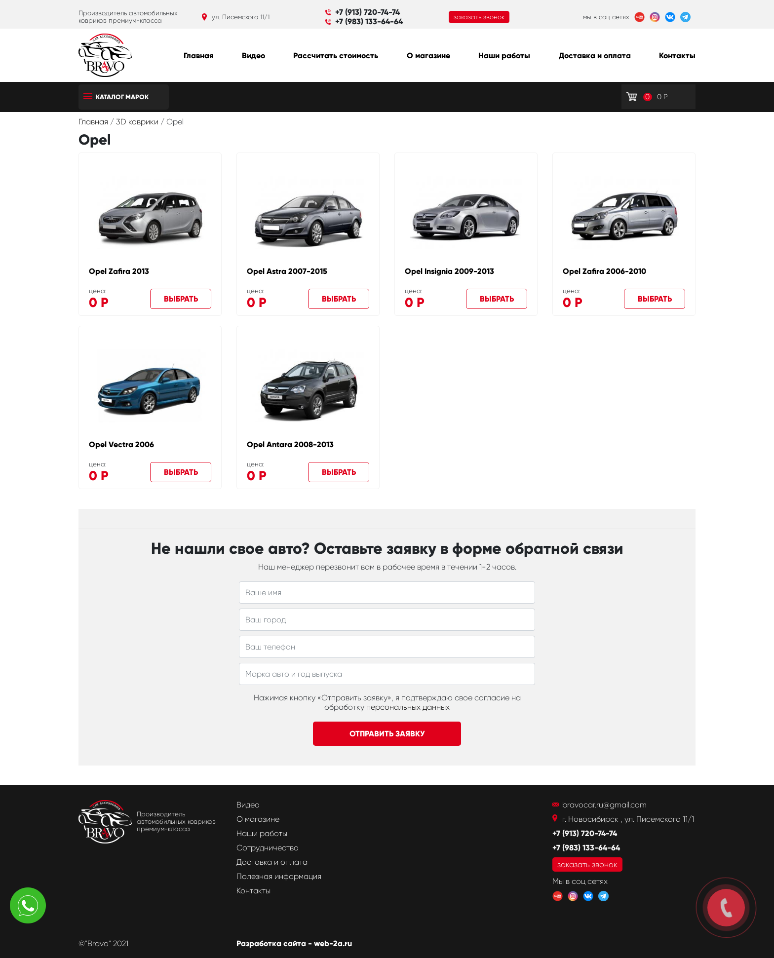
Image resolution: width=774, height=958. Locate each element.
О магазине (428, 55)
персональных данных (408, 707)
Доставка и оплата (595, 55)
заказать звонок (479, 17)
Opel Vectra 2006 (121, 444)
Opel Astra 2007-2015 (287, 271)
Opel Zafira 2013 (119, 271)
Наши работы (504, 55)
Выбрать (181, 299)
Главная (198, 55)
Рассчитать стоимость (335, 55)
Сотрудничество (267, 847)
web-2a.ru (333, 943)
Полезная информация (278, 876)
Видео (253, 55)
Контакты (677, 55)
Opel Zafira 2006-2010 (604, 271)
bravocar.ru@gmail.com (604, 804)
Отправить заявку (387, 733)
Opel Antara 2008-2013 (290, 444)
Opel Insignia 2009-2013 (449, 271)
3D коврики (138, 121)
